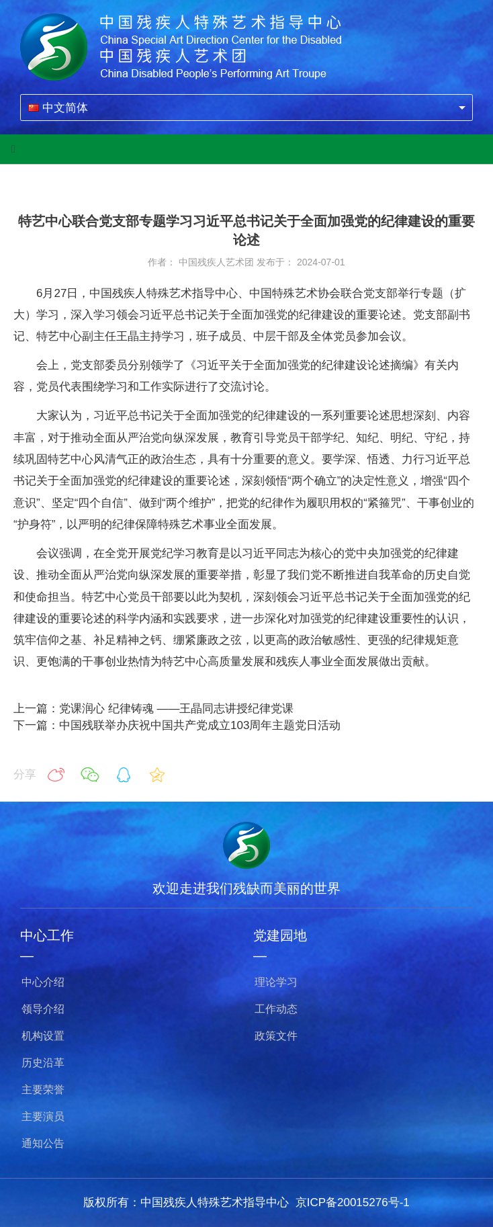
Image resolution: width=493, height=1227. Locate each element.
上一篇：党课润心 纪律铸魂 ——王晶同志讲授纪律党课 (153, 708)
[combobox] (246, 107)
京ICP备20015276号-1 (353, 1202)
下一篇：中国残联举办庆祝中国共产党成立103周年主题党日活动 (177, 725)
